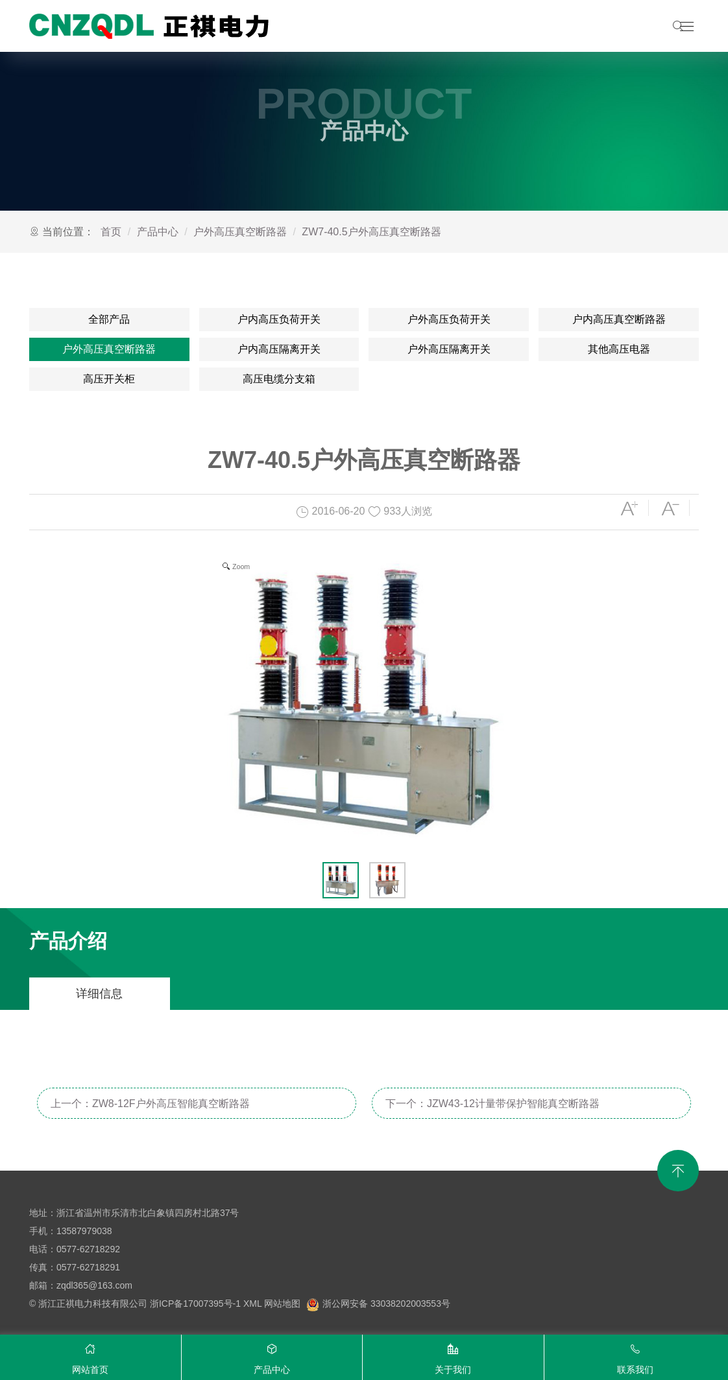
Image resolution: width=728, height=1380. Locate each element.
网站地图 (282, 1303)
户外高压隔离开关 (449, 349)
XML (252, 1303)
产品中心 (157, 231)
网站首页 (90, 1356)
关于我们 (453, 1356)
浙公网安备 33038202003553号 (378, 1303)
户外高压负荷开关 (449, 319)
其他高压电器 (619, 349)
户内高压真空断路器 (619, 319)
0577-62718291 (88, 1267)
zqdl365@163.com (94, 1285)
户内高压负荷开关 (279, 319)
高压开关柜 (109, 378)
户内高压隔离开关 (279, 349)
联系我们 (635, 1356)
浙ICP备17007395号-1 (195, 1303)
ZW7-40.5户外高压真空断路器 (371, 231)
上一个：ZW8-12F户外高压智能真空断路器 (150, 1103)
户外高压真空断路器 (240, 231)
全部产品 (109, 319)
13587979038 (84, 1231)
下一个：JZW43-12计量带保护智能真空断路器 (492, 1103)
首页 (111, 231)
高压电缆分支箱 (279, 378)
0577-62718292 (88, 1249)
